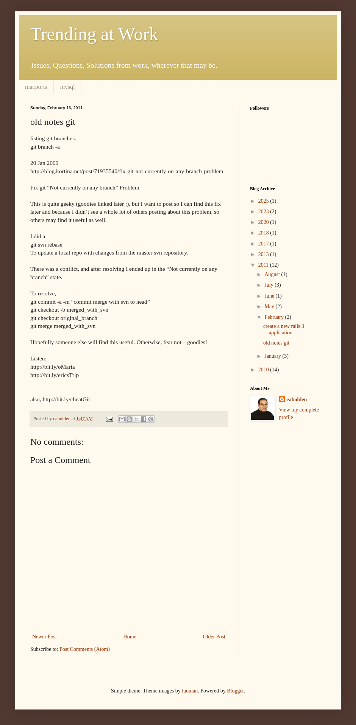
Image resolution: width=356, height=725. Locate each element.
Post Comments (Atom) (84, 649)
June (269, 296)
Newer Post (44, 637)
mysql (67, 87)
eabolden (297, 399)
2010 (264, 370)
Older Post (214, 637)
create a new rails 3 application (283, 329)
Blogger (235, 691)
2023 (264, 211)
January (273, 356)
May (269, 306)
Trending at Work (94, 34)
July (269, 285)
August (272, 274)
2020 (264, 222)
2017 (264, 244)
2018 (264, 233)
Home (129, 637)
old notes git (276, 343)
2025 (264, 201)
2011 (264, 265)
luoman (190, 691)
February (274, 317)
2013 (264, 254)
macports (36, 87)
